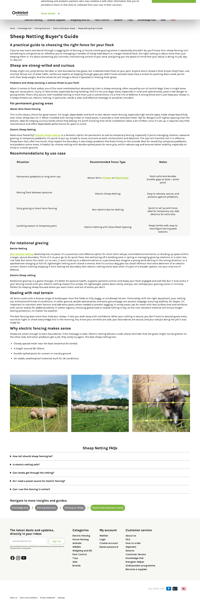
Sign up (56, 541)
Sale (74, 561)
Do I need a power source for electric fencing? (39, 480)
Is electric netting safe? (26, 464)
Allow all (174, 7)
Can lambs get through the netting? (33, 472)
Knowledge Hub (20, 507)
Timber (107, 177)
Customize (174, 17)
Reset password (109, 546)
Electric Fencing (81, 535)
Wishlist (104, 535)
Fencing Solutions (46, 507)
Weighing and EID (82, 550)
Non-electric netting (21, 254)
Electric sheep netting (47, 135)
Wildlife (76, 546)
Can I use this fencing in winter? (31, 489)
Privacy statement (47, 598)
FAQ (128, 539)
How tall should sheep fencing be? (32, 456)
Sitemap (61, 598)
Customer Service (136, 554)
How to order (133, 543)
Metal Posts (121, 177)
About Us (131, 535)
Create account (109, 543)
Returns (130, 550)
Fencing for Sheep (74, 507)
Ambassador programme (140, 565)
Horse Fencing (80, 539)
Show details (48, 31)
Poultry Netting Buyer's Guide (107, 507)
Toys (75, 558)
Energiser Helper (135, 561)
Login (102, 539)
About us (13, 598)
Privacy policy (26, 548)
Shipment (131, 546)
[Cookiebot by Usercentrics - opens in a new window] (20, 31)
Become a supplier (136, 569)
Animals (77, 543)
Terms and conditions (29, 598)
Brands (76, 565)
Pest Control (79, 554)
